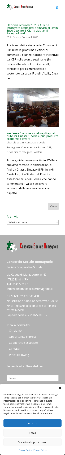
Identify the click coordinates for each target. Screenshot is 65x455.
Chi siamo (15, 330)
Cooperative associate (23, 343)
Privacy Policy (40, 450)
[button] (60, 388)
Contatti (14, 349)
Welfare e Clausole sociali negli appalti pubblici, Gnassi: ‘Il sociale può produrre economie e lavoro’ (32, 136)
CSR (9, 37)
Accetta (32, 423)
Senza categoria (23, 152)
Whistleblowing (19, 355)
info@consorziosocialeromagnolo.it (30, 289)
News (10, 152)
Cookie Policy (25, 450)
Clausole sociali (15, 142)
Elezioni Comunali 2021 (25, 37)
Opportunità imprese (23, 337)
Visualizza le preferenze (32, 442)
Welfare (38, 152)
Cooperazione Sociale (33, 147)
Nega (32, 432)
